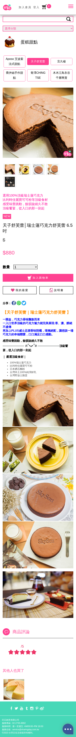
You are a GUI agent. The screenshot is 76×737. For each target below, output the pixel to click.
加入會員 (25, 7)
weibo (42, 708)
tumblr (26, 708)
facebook (11, 708)
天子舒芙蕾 (38, 61)
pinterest (37, 708)
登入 (36, 7)
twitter (16, 708)
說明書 (56, 290)
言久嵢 (61, 61)
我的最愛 (22, 290)
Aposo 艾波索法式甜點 (14, 61)
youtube (21, 708)
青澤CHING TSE (38, 75)
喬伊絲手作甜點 (14, 75)
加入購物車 (38, 278)
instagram (32, 708)
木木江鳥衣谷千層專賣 (61, 75)
